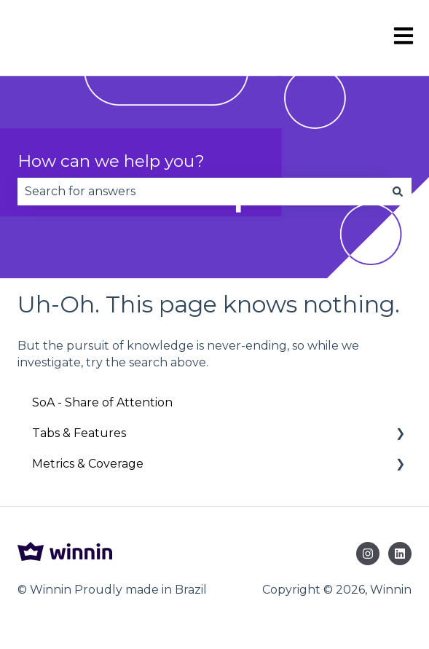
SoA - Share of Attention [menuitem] (102, 402)
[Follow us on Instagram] (367, 553)
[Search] (398, 191)
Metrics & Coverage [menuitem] (87, 464)
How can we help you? (111, 161)
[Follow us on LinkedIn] (400, 553)
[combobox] (200, 191)
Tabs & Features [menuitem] (79, 433)
